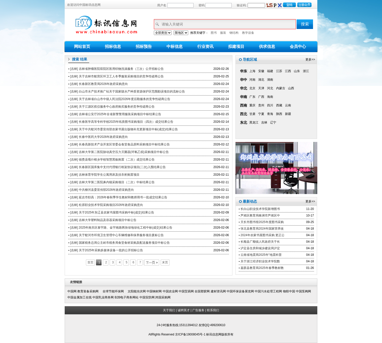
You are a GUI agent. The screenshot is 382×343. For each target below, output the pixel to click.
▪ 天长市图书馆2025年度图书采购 (261, 222)
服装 (223, 33)
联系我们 (213, 310)
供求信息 (267, 46)
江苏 (279, 71)
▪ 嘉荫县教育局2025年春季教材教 (261, 268)
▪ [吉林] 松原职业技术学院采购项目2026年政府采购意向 (105, 205)
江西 (288, 71)
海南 (270, 97)
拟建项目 (236, 46)
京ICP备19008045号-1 (190, 334)
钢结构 (233, 33)
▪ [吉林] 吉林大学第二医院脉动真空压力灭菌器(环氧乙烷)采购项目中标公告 (118, 152)
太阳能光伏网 (137, 291)
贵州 (261, 105)
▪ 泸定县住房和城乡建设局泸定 (259, 248)
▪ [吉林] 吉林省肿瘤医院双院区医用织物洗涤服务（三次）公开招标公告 (116, 69)
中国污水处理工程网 (268, 291)
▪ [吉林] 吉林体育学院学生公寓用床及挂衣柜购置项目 (103, 174)
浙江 (306, 71)
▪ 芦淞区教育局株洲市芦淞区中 (259, 215)
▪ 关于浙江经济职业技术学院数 (259, 261)
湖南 (270, 79)
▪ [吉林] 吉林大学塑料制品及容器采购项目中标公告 (102, 220)
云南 (288, 105)
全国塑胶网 (202, 291)
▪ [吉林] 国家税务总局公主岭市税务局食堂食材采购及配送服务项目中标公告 (119, 242)
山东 (297, 71)
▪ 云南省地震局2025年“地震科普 (260, 255)
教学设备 (248, 33)
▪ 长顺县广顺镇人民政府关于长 (259, 241)
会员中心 (298, 46)
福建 (270, 71)
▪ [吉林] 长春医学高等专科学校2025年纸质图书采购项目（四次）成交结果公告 (120, 121)
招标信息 (113, 46)
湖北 (261, 79)
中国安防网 (147, 297)
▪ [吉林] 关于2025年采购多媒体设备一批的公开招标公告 (105, 250)
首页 (90, 262)
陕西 (279, 114)
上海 (252, 71)
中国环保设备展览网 (240, 291)
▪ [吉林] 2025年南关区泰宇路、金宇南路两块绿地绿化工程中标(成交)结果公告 (120, 227)
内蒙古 (280, 88)
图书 (214, 33)
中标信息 (174, 46)
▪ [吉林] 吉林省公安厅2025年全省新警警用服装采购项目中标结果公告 (114, 114)
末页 (165, 262)
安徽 (261, 71)
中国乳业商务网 (103, 297)
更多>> (310, 59)
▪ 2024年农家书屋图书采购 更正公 (262, 235)
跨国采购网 (163, 297)
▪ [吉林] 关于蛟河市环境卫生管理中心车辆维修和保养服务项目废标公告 (116, 235)
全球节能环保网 (115, 291)
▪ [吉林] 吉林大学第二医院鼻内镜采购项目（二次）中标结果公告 (111, 182)
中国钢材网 (154, 291)
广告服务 (198, 310)
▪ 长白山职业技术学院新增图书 (259, 209)
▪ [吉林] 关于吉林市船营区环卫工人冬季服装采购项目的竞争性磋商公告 (116, 76)
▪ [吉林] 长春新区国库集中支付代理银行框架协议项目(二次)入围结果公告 (117, 167)
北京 (252, 88)
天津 (261, 88)
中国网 (72, 291)
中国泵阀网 (303, 291)
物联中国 (289, 291)
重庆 (252, 105)
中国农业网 (170, 291)
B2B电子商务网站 (127, 297)
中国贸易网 (186, 291)
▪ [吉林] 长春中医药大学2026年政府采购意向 (98, 137)
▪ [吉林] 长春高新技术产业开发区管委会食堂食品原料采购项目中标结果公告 (119, 144)
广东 (252, 97)
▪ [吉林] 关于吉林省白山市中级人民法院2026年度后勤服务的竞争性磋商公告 (119, 99)
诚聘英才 (184, 310)
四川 (270, 105)
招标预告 (144, 46)
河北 (270, 88)
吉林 (264, 122)
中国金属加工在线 (79, 297)
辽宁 (273, 122)
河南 (252, 79)
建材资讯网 (218, 291)
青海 (270, 114)
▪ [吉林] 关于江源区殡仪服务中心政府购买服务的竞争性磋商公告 (111, 106)
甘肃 (252, 114)
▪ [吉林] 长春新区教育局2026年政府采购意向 (98, 84)
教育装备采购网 (89, 291)
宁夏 (261, 114)
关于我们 (169, 310)
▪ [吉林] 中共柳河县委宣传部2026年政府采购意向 (101, 190)
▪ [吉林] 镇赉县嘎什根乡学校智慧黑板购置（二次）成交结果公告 (111, 159)
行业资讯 (205, 46)
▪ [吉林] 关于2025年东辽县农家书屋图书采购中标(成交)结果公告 (111, 212)
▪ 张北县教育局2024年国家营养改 (261, 228)
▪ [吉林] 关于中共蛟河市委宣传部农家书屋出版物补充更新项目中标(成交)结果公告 (123, 129)
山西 (291, 88)
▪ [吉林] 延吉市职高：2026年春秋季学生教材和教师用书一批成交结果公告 (117, 197)
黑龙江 (253, 122)
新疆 (288, 114)
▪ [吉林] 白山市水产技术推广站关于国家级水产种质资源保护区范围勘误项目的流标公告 (126, 91)
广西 (261, 97)
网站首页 (82, 46)
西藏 (279, 105)
